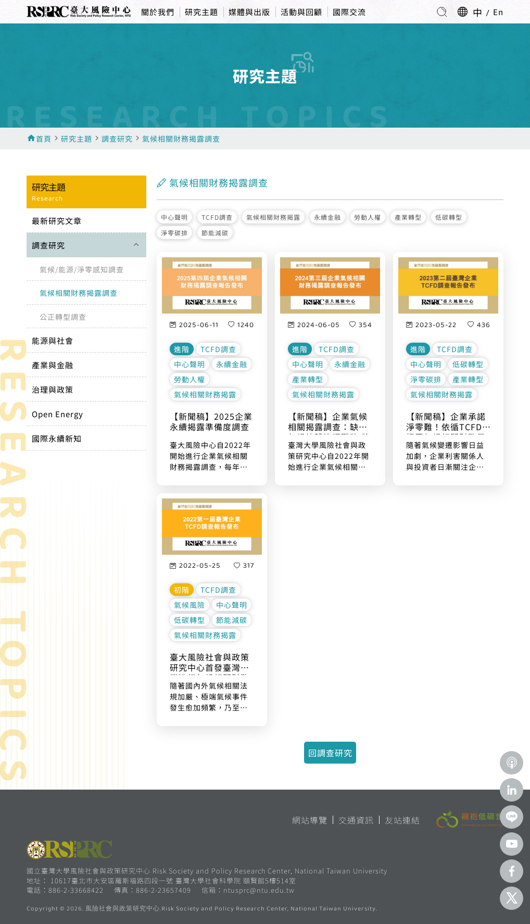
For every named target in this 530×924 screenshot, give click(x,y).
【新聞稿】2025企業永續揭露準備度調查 (211, 422)
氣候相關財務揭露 (273, 217)
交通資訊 (356, 820)
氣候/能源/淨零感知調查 (82, 269)
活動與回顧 (301, 11)
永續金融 (327, 217)
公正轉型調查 (63, 316)
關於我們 (157, 11)
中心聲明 (174, 217)
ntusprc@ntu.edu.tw (259, 890)
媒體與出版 (249, 11)
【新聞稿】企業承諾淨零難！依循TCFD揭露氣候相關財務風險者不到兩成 (446, 422)
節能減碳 (215, 232)
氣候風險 (189, 605)
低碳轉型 (448, 217)
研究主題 (201, 11)
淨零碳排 (174, 232)
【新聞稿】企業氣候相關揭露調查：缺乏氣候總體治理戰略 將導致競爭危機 (329, 422)
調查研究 (117, 138)
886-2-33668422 (76, 890)
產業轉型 (408, 217)
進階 (182, 349)
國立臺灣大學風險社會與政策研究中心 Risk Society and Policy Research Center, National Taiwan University (207, 871)
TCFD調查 (217, 217)
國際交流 (349, 11)
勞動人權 (367, 217)
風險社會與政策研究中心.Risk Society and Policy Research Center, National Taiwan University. (231, 909)
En (498, 12)
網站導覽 (309, 820)
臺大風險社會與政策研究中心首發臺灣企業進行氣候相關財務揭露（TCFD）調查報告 (209, 663)
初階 (182, 589)
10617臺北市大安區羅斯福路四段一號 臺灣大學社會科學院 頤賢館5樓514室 (173, 880)
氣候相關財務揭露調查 (181, 138)
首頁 (44, 138)
